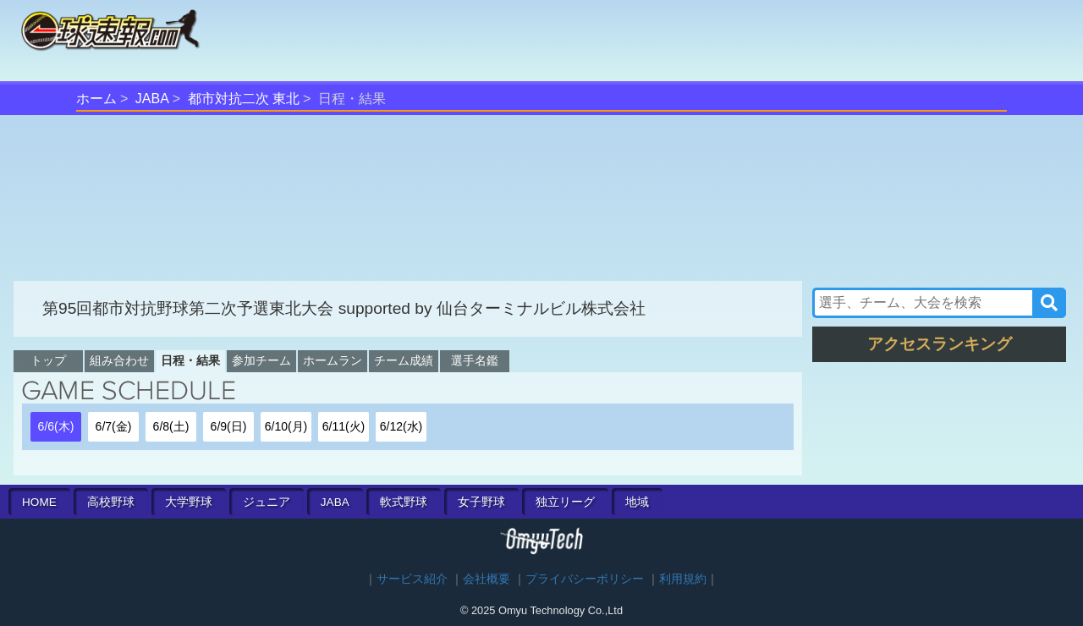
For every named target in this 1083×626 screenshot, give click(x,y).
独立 (565, 502)
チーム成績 (403, 360)
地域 (637, 502)
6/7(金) (114, 426)
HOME (39, 502)
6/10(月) (286, 426)
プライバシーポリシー (584, 579)
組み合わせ (119, 360)
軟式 (403, 502)
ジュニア (266, 502)
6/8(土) (171, 426)
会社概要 (486, 579)
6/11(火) (344, 426)
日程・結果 (190, 360)
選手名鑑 (474, 360)
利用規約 (682, 579)
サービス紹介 (412, 579)
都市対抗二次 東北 (244, 98)
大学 (188, 502)
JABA (152, 98)
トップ (48, 360)
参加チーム (261, 360)
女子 (481, 502)
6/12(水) (401, 426)
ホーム (96, 98)
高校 (111, 502)
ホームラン (332, 360)
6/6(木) (56, 426)
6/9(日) (229, 426)
